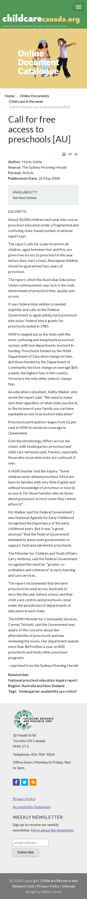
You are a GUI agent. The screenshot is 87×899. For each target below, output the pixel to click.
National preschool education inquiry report (42, 680)
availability (49, 691)
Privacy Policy (24, 799)
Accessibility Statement (32, 807)
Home (10, 96)
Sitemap (68, 886)
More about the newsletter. (52, 830)
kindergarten (29, 691)
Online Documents (34, 96)
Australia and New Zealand (43, 685)
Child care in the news (26, 101)
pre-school (68, 691)
